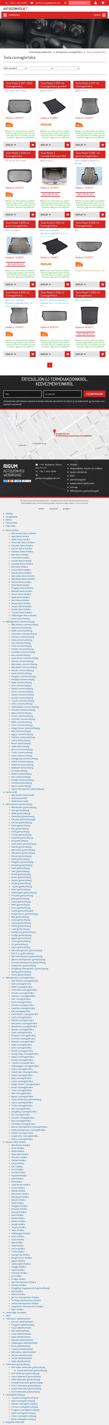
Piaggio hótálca (18, 1266)
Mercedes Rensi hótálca (23, 575)
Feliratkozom (94, 394)
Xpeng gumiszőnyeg (21, 971)
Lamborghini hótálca (21, 1263)
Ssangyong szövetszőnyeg (24, 758)
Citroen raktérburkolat (22, 1321)
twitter (41, 508)
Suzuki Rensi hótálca (21, 609)
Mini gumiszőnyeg (20, 916)
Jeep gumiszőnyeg (20, 898)
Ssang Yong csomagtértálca (24, 1053)
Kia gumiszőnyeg (19, 840)
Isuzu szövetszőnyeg (21, 755)
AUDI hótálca (17, 1148)
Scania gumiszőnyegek (22, 910)
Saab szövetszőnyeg (21, 682)
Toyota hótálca (18, 1227)
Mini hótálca (17, 1242)
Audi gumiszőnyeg (20, 810)
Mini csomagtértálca (21, 1093)
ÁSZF (72, 475)
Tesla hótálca (17, 1251)
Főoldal (73, 464)
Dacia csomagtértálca (21, 1075)
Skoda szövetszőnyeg (22, 688)
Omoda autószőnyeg (21, 782)
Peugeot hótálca (19, 1205)
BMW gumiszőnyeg (20, 813)
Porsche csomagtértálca (23, 1038)
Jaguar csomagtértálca (22, 1096)
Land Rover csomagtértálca (24, 1014)
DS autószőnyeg (19, 770)
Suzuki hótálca (18, 1224)
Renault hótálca (18, 1212)
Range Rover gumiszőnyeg (24, 913)
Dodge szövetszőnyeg (22, 779)
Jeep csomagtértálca (21, 1078)
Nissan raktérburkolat (21, 1355)
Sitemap (73, 487)
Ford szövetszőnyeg (21, 645)
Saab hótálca (17, 1245)
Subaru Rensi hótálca (21, 606)
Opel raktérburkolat (21, 1336)
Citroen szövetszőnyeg (22, 636)
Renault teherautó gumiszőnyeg (27, 1382)
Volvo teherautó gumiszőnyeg (26, 1385)
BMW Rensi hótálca (20, 539)
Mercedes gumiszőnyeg (23, 849)
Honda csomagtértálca (22, 1005)
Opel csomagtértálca (21, 1032)
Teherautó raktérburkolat (18, 1318)
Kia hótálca (16, 1181)
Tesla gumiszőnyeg (20, 941)
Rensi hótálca (12, 530)
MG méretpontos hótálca (23, 1282)
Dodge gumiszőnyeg (21, 935)
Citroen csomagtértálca (22, 992)
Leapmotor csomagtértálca (24, 1135)
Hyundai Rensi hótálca (22, 563)
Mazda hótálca (18, 1190)
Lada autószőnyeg (20, 746)
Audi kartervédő (19, 798)
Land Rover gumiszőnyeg (23, 843)
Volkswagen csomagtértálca (25, 1066)
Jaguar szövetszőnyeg (22, 734)
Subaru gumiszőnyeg (21, 880)
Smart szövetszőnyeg (22, 691)
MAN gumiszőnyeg (20, 904)
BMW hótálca (17, 1151)
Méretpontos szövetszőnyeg (20, 621)
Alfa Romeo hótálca (20, 1145)
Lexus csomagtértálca (22, 1081)
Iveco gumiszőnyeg (20, 907)
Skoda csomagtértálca (22, 1050)
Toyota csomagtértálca (22, 1062)
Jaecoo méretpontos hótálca (25, 1297)
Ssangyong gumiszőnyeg (23, 932)
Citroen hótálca (18, 1160)
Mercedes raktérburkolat (23, 1352)
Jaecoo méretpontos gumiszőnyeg (28, 959)
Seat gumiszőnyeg (20, 871)
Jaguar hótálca (18, 1260)
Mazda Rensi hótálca (21, 572)
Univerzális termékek (16, 1312)
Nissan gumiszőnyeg (21, 856)
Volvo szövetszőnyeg (22, 703)
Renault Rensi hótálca (21, 591)
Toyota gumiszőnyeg (21, 886)
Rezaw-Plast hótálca (16, 1142)
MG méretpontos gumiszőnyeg (26, 950)
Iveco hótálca (17, 1236)
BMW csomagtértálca (21, 986)
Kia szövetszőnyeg (20, 655)
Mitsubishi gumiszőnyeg (23, 852)
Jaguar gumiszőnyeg (21, 938)
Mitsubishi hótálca (20, 1196)
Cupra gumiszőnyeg (21, 947)
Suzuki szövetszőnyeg (22, 697)
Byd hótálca (17, 1291)
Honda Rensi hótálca (21, 560)
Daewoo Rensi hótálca (22, 551)
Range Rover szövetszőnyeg (25, 728)
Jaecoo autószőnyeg (21, 785)
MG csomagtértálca (21, 1108)
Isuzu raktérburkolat (21, 1333)
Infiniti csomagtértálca (22, 1132)
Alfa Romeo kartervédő (22, 795)
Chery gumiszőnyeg (21, 974)
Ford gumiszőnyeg (20, 831)
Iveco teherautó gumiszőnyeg (26, 1376)
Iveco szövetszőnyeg (22, 725)
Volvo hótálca (17, 1230)
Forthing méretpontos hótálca (26, 1300)
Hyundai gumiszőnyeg (22, 837)
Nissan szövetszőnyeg (22, 670)
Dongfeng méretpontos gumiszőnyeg (29, 968)
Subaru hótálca (18, 1221)
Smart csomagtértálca (22, 1087)
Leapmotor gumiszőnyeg (23, 965)
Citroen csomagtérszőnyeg (24, 1406)
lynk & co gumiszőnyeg (22, 953)
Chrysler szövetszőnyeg (23, 709)
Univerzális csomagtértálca (24, 1071)
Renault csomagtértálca (22, 1041)
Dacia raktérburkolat (21, 1327)
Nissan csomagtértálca (22, 1029)
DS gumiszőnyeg (19, 944)
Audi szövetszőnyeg (21, 627)
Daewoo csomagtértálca (23, 995)
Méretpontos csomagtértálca (69, 52)
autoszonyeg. (15, 8)
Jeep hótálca (17, 1178)
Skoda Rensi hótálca (21, 603)
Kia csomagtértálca (20, 1011)
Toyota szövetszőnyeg (22, 700)
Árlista (9, 519)
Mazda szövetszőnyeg (22, 661)
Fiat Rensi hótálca (19, 554)
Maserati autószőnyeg (22, 764)
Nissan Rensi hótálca (21, 582)
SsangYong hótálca (20, 1254)
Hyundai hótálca (19, 1175)
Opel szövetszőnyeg (21, 673)
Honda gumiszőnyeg (21, 834)
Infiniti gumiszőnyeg (21, 925)
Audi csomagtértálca (21, 983)
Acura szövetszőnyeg (22, 749)
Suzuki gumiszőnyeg (21, 883)
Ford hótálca (17, 1169)
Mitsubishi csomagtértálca (24, 1026)
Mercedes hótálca (20, 1193)
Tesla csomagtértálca (22, 1105)
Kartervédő (11, 792)
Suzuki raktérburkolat (21, 1358)
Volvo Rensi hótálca (20, 618)
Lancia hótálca (18, 1248)
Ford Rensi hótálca (20, 557)
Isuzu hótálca (17, 1239)
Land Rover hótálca (20, 1184)
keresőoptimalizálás (46, 503)
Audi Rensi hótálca (20, 536)
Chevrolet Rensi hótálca (22, 542)
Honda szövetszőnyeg (22, 648)
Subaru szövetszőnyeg (22, 694)
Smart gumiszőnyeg (21, 877)
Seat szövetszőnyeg (21, 685)
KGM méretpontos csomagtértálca (28, 1129)
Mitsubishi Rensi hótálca (23, 578)
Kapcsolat (10, 525)
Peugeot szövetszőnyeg (23, 676)
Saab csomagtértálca (21, 1044)
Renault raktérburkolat (22, 1339)
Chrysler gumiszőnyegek (23, 819)
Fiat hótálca (16, 1166)
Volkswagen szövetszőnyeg (25, 706)
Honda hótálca (18, 1172)
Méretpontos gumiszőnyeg (19, 804)
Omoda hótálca (18, 1285)
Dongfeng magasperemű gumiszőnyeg (30, 1288)
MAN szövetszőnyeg (21, 722)
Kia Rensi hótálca (19, 566)
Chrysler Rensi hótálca (22, 545)
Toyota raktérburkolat (22, 1349)
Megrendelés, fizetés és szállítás (85, 468)
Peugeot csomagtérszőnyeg (25, 1409)
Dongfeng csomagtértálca (24, 1111)
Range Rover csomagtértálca (25, 1084)
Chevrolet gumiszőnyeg (22, 816)
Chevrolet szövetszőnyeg (24, 633)
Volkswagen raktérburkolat (24, 1342)
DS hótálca (16, 1276)
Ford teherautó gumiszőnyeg (25, 1391)
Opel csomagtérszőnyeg (23, 1413)
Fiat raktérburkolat (20, 1330)
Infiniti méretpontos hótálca (24, 1303)
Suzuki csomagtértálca (22, 1059)
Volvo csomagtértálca (22, 1069)
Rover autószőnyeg (21, 743)
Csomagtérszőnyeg (15, 1394)
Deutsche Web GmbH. (65, 503)
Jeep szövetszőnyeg (21, 712)
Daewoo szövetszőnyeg (23, 737)
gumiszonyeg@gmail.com (47, 476)
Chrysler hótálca (19, 1157)
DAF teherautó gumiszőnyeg (25, 1373)
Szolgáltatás (12, 516)
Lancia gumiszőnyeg (21, 922)
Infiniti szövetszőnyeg (22, 761)
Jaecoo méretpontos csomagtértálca (29, 1126)
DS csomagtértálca (20, 1114)
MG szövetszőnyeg (21, 776)
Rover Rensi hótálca (21, 594)
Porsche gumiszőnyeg (22, 895)
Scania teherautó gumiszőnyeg (26, 1099)
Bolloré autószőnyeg (21, 773)
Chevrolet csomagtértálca (24, 989)
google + (66, 508)
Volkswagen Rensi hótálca (23, 615)
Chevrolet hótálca (19, 1154)
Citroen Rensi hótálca (21, 548)
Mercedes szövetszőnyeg (24, 664)
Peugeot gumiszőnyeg (22, 861)
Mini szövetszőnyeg (21, 731)
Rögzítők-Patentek (15, 1422)
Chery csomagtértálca (22, 1139)
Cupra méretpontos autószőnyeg (27, 788)
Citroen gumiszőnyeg (21, 822)
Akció (8, 1315)
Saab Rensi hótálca (20, 597)
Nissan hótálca (18, 1199)
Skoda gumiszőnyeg (21, 874)
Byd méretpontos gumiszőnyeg (26, 956)
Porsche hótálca (19, 1208)
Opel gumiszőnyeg (20, 859)
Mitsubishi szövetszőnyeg (24, 667)
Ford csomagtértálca (21, 1002)
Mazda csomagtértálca (22, 1020)
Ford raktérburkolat (20, 1345)
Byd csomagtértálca (21, 1120)
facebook (54, 508)
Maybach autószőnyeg (22, 767)
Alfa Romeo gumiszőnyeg (23, 807)
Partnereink (11, 522)
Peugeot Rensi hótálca (22, 588)
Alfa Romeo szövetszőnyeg (24, 624)
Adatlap (11, 145)
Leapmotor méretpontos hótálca (27, 1306)
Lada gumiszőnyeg (20, 929)
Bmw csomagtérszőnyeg (23, 1419)
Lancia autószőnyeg (21, 740)
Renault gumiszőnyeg (21, 865)
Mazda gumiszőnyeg (21, 846)
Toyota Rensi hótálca (21, 612)
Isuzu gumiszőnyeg (20, 919)
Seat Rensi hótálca (20, 600)
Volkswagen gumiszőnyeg (24, 892)
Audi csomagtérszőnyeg (23, 1400)
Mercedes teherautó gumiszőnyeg (28, 1367)
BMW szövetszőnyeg (21, 630)
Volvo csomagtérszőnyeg (23, 1415)
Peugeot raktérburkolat (22, 1324)
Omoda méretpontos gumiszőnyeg (28, 962)
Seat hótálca (17, 1215)
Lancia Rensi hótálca (21, 569)
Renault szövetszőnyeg (22, 679)
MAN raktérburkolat (21, 1361)
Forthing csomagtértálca (23, 1123)
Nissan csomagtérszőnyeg (24, 1403)
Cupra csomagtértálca (22, 1102)
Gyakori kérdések (78, 472)
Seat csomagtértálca (21, 1047)
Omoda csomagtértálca (22, 1117)
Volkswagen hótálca (21, 1233)
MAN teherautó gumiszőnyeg (25, 1379)
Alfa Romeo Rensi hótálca (23, 533)
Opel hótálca (17, 1202)
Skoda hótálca (18, 1218)
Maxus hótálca (18, 1294)
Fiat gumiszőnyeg (20, 828)
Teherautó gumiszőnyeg (18, 1364)
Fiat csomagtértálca (21, 998)
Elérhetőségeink (77, 479)
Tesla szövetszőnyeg (22, 752)
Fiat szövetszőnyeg (21, 642)
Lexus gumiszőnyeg (21, 901)
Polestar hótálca (19, 1272)
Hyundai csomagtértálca (23, 1008)
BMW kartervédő (19, 801)
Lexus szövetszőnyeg (22, 715)
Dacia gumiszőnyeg (20, 825)
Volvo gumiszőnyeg (20, 889)
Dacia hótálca (17, 1163)
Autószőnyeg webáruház (40, 52)
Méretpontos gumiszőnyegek (84, 490)
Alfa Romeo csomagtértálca (24, 980)
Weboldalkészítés (28, 503)
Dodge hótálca (18, 1279)
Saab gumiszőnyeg (20, 868)
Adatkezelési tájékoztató (81, 483)
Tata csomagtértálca (21, 1090)
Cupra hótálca (18, 1269)
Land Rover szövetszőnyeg (24, 658)
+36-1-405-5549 (45, 471)
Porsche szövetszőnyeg (23, 719)
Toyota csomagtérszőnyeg (24, 1397)
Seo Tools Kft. (82, 503)
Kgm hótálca (17, 1309)
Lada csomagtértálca (21, 1017)
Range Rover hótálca (21, 1257)
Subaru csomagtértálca (22, 1056)
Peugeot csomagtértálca (23, 1035)
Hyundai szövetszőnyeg (23, 651)
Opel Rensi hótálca (20, 585)
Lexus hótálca (18, 1187)
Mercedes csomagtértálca (24, 1023)
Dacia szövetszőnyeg (21, 639)
